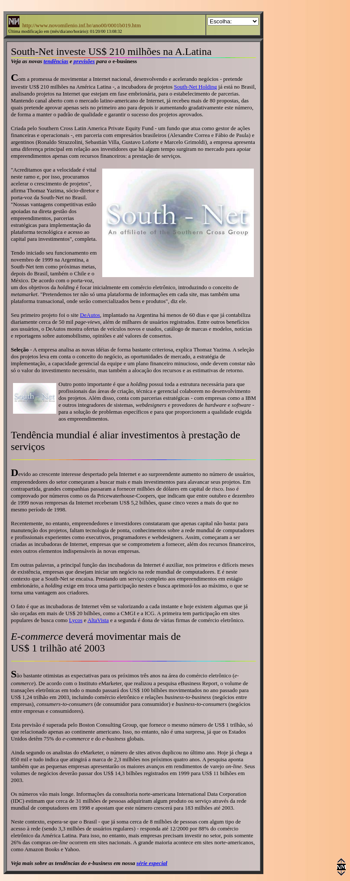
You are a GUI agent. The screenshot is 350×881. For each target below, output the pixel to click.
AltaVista (98, 620)
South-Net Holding (195, 86)
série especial (151, 863)
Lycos (75, 620)
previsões (84, 61)
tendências (55, 61)
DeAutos (90, 315)
